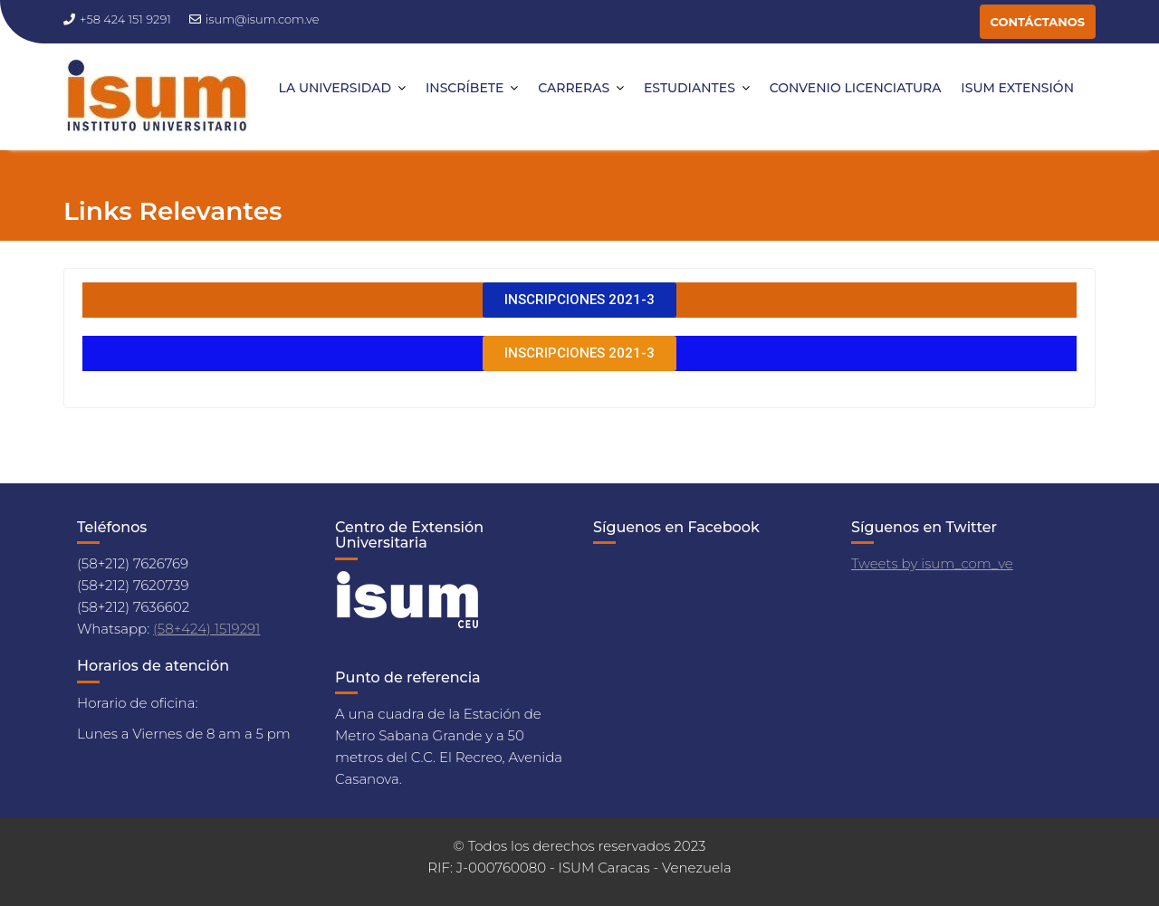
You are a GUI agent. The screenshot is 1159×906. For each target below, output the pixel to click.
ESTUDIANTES (689, 88)
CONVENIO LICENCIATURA (856, 88)
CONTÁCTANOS (1038, 21)
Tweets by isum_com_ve (932, 563)
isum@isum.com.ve (254, 19)
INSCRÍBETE (464, 88)
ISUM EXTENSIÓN (1017, 88)
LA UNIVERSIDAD (335, 88)
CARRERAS (573, 88)
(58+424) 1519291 (206, 628)
